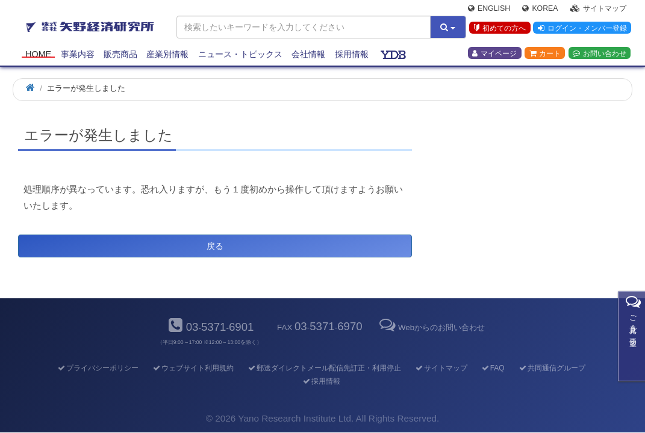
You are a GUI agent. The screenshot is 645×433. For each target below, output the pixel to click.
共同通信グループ (551, 368)
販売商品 (120, 55)
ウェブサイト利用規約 (192, 368)
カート (545, 55)
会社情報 (308, 55)
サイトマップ (598, 9)
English (489, 9)
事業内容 (78, 55)
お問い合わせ (599, 55)
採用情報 (352, 55)
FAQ (492, 368)
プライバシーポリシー (97, 368)
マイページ (494, 55)
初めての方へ (499, 29)
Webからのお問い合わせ (431, 327)
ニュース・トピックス (240, 55)
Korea (540, 9)
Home (38, 55)
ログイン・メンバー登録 (581, 29)
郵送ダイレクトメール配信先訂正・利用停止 (323, 368)
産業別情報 (167, 55)
